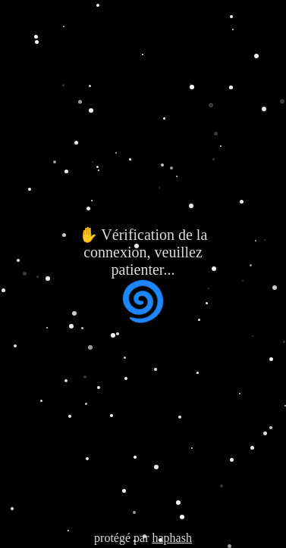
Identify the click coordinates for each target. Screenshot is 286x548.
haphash (171, 537)
